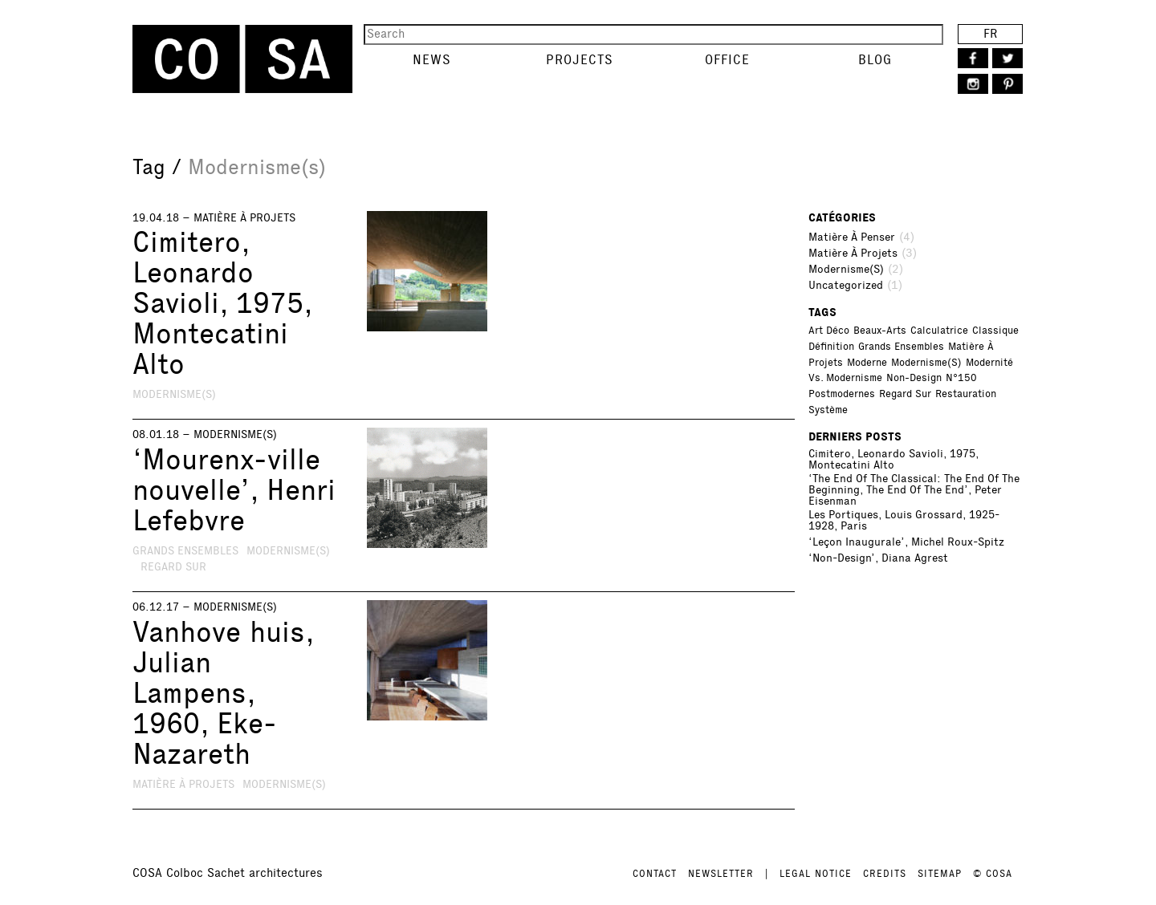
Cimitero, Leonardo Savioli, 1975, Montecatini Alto (221, 303)
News (432, 59)
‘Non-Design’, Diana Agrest (878, 558)
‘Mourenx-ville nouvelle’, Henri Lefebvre (234, 490)
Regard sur (173, 567)
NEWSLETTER (721, 873)
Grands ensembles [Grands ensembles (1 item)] (901, 346)
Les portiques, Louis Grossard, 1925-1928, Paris (903, 520)
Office (727, 59)
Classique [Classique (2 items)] (995, 330)
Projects (579, 59)
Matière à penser (851, 237)
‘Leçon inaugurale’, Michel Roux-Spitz (906, 542)
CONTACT (655, 873)
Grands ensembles (185, 551)
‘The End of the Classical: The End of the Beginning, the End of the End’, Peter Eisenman (914, 490)
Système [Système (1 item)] (828, 410)
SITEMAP (940, 873)
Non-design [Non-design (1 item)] (914, 377)
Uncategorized (845, 285)
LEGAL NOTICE (815, 873)
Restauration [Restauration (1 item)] (965, 394)
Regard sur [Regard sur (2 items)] (905, 394)
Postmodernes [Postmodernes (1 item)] (841, 394)
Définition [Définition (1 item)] (831, 346)
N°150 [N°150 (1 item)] (961, 377)
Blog (875, 59)
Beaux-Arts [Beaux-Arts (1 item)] (879, 330)
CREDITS (884, 873)
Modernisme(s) (174, 394)
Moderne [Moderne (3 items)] (867, 362)
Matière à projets (244, 218)
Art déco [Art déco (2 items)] (828, 330)
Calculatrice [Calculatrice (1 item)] (939, 330)
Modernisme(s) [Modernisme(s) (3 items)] (926, 362)
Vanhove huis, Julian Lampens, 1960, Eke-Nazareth (222, 693)
